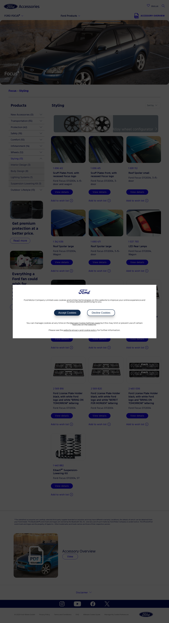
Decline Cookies (101, 312)
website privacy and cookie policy (80, 330)
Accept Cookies (67, 312)
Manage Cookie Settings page (85, 323)
